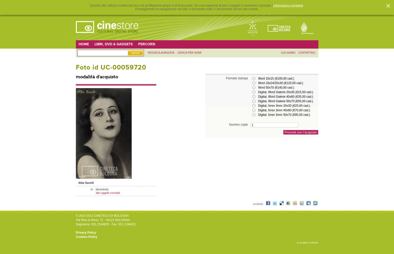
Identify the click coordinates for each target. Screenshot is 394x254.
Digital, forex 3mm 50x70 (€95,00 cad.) (284, 115)
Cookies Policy (86, 237)
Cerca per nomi (190, 52)
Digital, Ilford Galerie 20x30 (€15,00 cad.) (285, 92)
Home (84, 44)
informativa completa (288, 5)
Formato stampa (237, 78)
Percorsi (146, 44)
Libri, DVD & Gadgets (113, 44)
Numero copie (238, 124)
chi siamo (288, 52)
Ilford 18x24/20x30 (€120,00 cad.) (280, 83)
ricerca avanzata (161, 52)
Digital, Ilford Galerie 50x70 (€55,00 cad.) (285, 101)
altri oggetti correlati (108, 192)
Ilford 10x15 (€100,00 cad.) (276, 78)
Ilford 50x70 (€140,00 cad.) (276, 87)
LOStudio (313, 242)
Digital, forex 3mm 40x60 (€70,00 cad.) (284, 110)
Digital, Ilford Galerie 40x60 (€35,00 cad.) (285, 96)
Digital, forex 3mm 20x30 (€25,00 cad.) (284, 105)
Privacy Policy (86, 232)
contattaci (307, 52)
